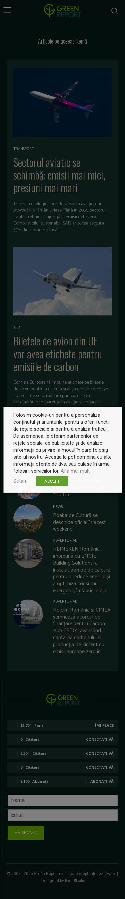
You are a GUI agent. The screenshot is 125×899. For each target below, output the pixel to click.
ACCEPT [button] (52, 481)
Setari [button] (19, 481)
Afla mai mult (75, 471)
